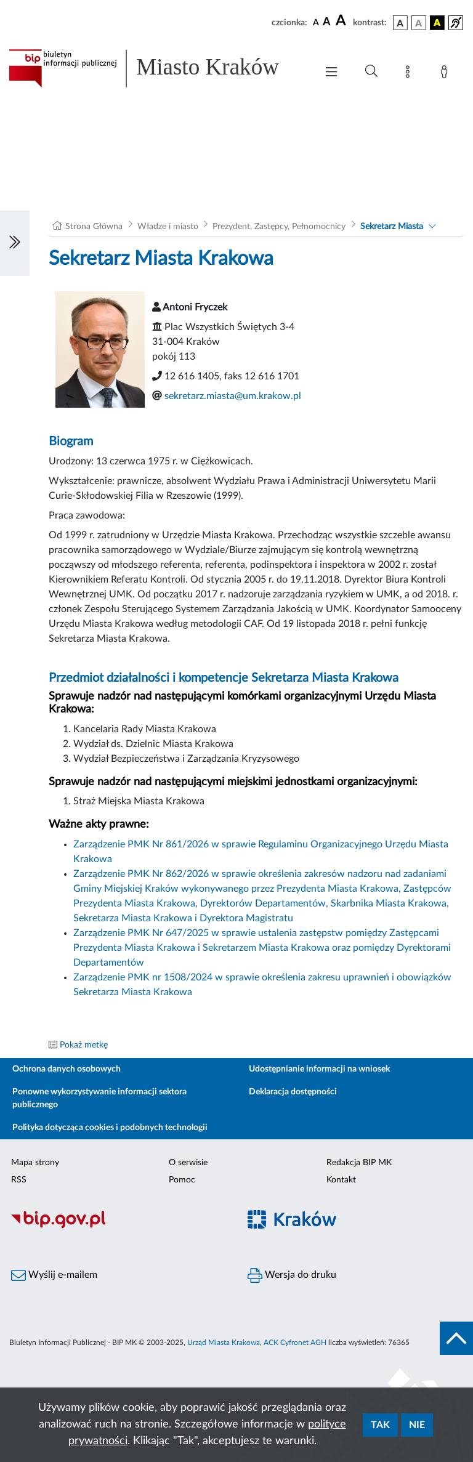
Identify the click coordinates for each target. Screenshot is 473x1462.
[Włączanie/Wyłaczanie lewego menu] (15, 243)
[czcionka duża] (342, 21)
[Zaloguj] (446, 74)
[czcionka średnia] (326, 22)
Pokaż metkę (84, 1045)
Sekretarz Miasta (391, 226)
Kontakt (341, 1180)
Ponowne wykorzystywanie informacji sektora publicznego (99, 1098)
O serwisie (188, 1162)
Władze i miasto (167, 226)
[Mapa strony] (410, 74)
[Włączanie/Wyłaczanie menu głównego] (331, 73)
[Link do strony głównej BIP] (156, 68)
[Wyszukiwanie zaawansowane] (371, 71)
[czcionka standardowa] (316, 22)
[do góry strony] (456, 1338)
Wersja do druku (292, 1275)
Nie (417, 1425)
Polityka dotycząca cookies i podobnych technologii (110, 1127)
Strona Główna (94, 226)
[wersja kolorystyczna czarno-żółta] (437, 23)
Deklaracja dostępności (293, 1092)
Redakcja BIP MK (359, 1162)
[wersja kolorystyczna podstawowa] (400, 23)
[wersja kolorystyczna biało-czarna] (419, 23)
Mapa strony (35, 1162)
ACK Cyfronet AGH (295, 1342)
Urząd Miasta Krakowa (223, 1342)
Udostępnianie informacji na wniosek (319, 1069)
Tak (380, 1425)
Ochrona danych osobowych (66, 1069)
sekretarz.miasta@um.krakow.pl (232, 396)
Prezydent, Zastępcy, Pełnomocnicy (279, 226)
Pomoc (182, 1180)
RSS (18, 1180)
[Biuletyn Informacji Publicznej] (118, 1226)
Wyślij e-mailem (54, 1275)
